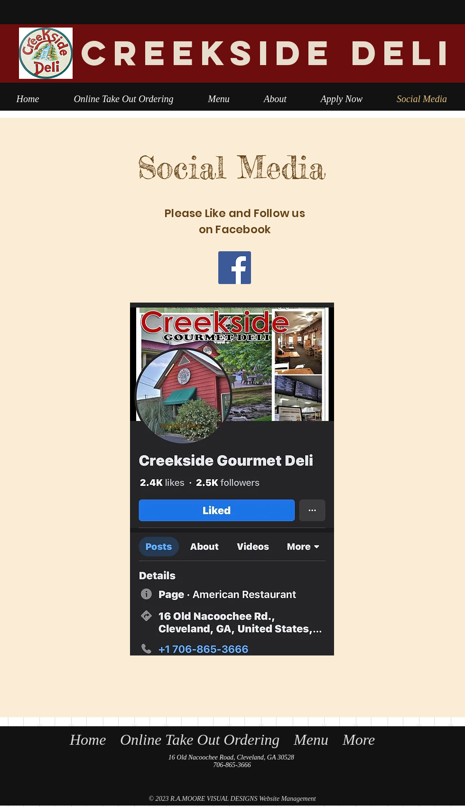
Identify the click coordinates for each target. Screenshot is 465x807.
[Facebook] (234, 267)
